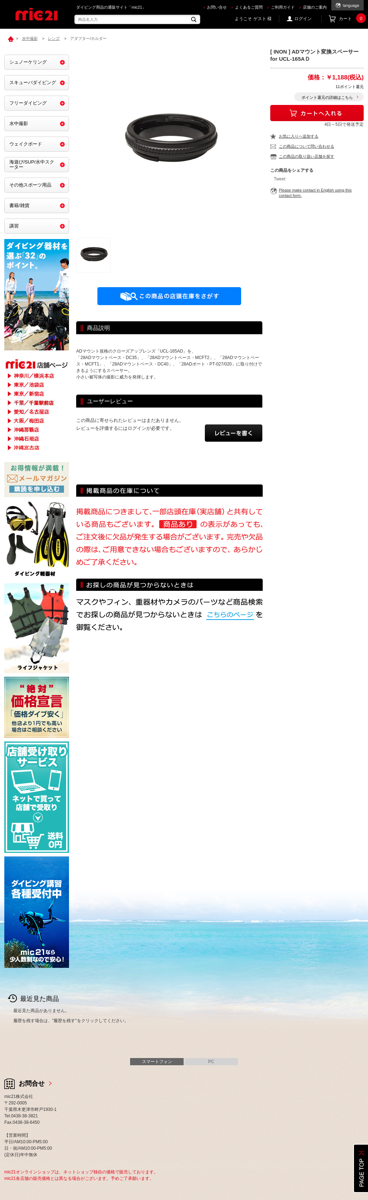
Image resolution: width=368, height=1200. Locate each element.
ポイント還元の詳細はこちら (327, 97)
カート (351, 18)
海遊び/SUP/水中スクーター (31, 164)
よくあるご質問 (249, 7)
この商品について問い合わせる (306, 146)
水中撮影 (18, 123)
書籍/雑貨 (19, 205)
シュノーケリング (28, 62)
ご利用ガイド (283, 7)
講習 (14, 226)
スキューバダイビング (32, 82)
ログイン (303, 18)
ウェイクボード (25, 144)
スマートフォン (157, 1061)
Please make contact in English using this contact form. (315, 193)
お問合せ (32, 1083)
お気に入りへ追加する (298, 136)
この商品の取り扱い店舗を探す (306, 156)
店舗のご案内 (315, 7)
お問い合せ (217, 7)
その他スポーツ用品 (30, 185)
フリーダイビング (28, 103)
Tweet (279, 178)
